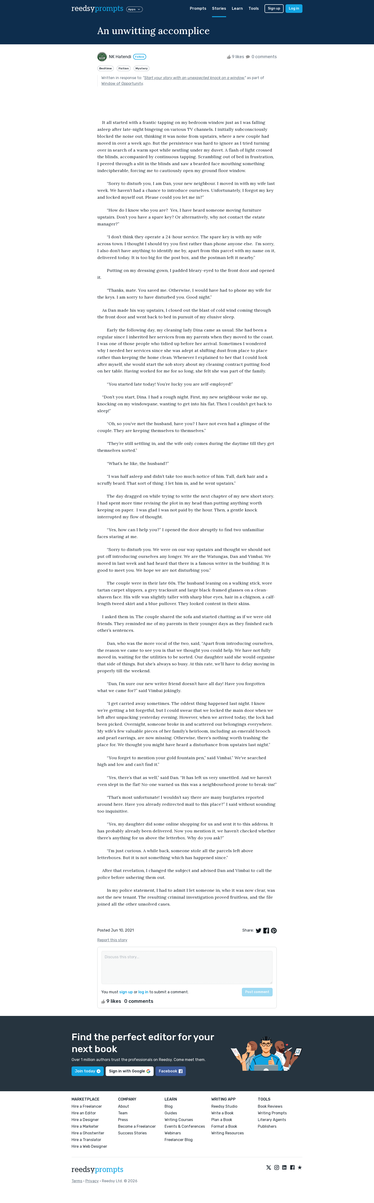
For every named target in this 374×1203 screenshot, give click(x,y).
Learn (237, 8)
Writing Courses (179, 1119)
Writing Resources (227, 1133)
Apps (134, 9)
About (123, 1106)
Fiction (124, 68)
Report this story (112, 940)
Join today (87, 1071)
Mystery (141, 68)
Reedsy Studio (224, 1106)
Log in (294, 8)
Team (123, 1113)
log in (143, 992)
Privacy (92, 1181)
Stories (219, 8)
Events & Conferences (185, 1126)
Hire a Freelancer (87, 1106)
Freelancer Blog (179, 1139)
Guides (171, 1113)
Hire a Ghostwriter (88, 1133)
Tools (254, 8)
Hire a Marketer (85, 1126)
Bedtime (105, 68)
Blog (169, 1106)
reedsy (97, 1169)
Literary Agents (272, 1119)
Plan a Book (221, 1119)
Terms (77, 1181)
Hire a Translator (86, 1139)
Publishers (267, 1126)
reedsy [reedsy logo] (97, 8)
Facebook (170, 1071)
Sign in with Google (129, 1071)
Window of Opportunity (122, 83)
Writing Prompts (272, 1113)
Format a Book (224, 1126)
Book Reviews (270, 1106)
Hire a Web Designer (89, 1146)
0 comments (261, 56)
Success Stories (132, 1133)
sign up (126, 992)
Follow (139, 56)
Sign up (274, 8)
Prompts (198, 8)
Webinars (173, 1133)
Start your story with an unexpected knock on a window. (194, 78)
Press (123, 1119)
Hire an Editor (84, 1113)
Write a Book (222, 1113)
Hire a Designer (85, 1119)
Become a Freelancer (137, 1126)
